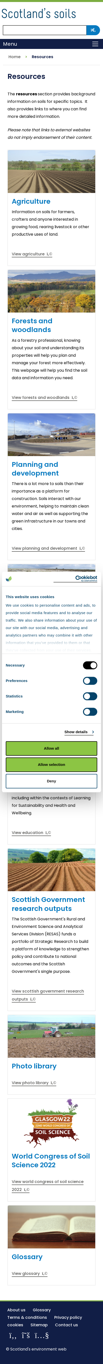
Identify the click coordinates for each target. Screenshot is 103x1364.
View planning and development (48, 548)
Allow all (51, 748)
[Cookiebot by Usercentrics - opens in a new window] (75, 578)
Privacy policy (68, 1317)
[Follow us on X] (25, 1335)
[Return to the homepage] (38, 12)
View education (31, 833)
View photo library (34, 1083)
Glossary (42, 1310)
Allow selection (51, 764)
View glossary (30, 1273)
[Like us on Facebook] (13, 1335)
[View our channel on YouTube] (42, 1335)
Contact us (66, 1325)
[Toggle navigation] (95, 44)
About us (16, 1310)
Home (14, 57)
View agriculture (32, 254)
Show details (76, 732)
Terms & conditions (27, 1317)
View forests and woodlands (44, 397)
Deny (51, 781)
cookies (15, 1325)
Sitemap (39, 1325)
